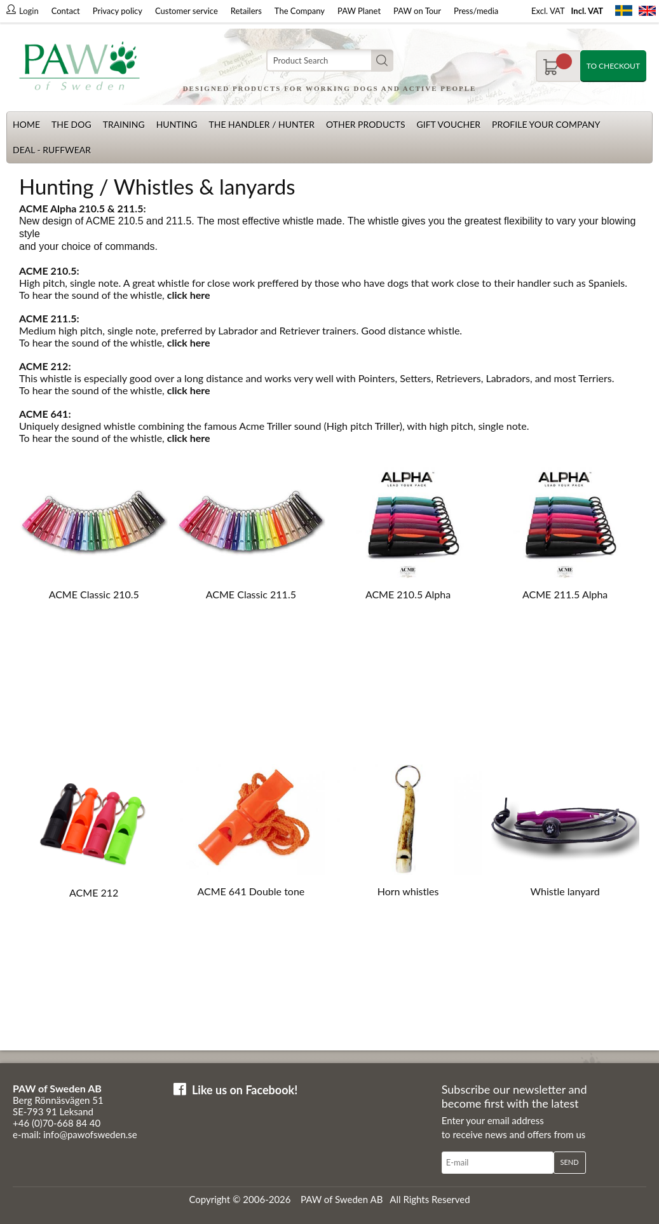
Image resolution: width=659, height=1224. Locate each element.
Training (124, 124)
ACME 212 (93, 892)
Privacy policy (117, 11)
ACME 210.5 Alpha (408, 594)
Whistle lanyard (565, 891)
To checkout (613, 66)
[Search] (329, 61)
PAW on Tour (417, 11)
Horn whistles (408, 891)
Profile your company (546, 124)
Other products (365, 124)
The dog (71, 124)
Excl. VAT (548, 11)
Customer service (186, 11)
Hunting (177, 124)
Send (569, 1162)
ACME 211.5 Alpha (565, 594)
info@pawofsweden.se (90, 1134)
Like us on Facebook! (244, 1090)
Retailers (246, 11)
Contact (65, 11)
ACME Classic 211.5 (251, 594)
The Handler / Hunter (261, 124)
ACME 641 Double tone (250, 891)
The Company (300, 11)
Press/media (476, 11)
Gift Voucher (448, 124)
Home (26, 124)
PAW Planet (359, 11)
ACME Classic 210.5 (94, 594)
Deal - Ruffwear (52, 149)
